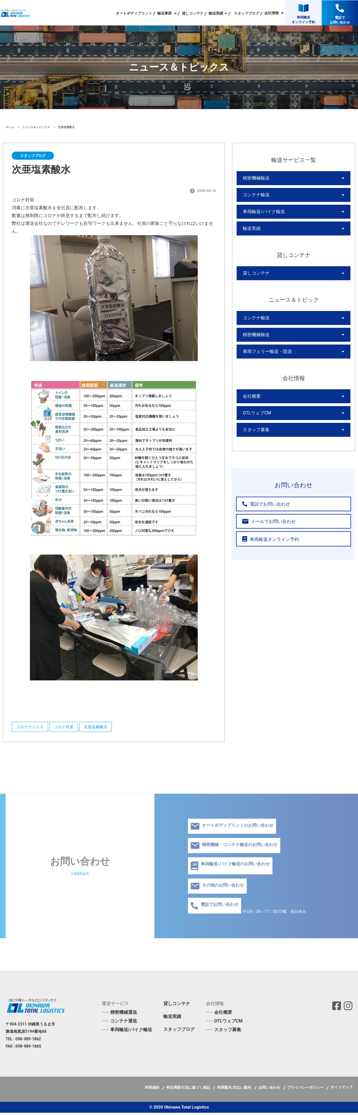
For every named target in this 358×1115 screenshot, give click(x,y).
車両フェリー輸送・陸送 (264, 368)
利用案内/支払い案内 (234, 1090)
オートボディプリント (134, 13)
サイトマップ (341, 1089)
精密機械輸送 (254, 179)
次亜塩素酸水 (105, 728)
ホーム (10, 127)
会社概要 (250, 415)
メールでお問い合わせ (264, 546)
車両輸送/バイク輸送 (261, 217)
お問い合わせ (269, 1090)
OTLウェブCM (255, 434)
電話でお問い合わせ (262, 528)
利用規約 (152, 1090)
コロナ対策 (69, 728)
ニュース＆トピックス (36, 127)
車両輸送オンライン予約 (266, 563)
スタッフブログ (246, 13)
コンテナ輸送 (254, 198)
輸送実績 (250, 236)
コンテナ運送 (123, 1023)
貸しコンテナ (193, 13)
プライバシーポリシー (305, 1090)
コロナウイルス (31, 728)
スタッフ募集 (254, 453)
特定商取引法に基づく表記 (188, 1090)
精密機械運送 (123, 1014)
